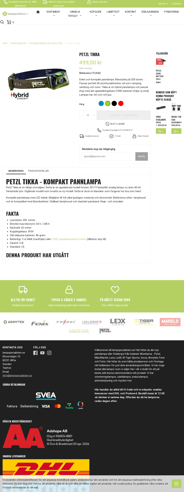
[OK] (176, 483)
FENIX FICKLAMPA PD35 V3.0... (161, 108)
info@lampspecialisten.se (17, 362)
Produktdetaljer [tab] (38, 157)
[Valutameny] (163, 3)
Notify (141, 143)
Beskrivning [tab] (16, 157)
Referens (85, 59)
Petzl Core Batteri (160, 60)
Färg (81, 91)
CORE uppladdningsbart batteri (69, 226)
